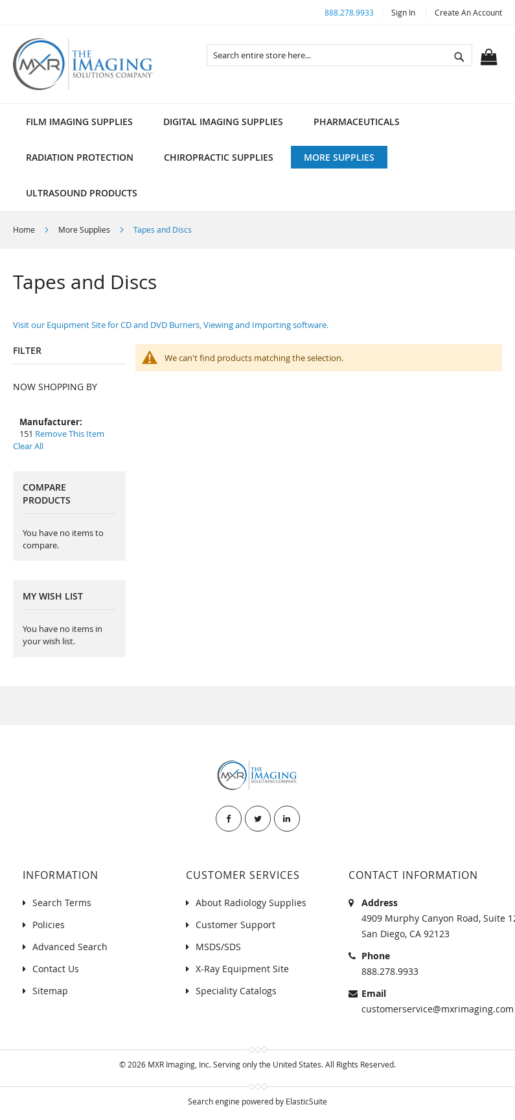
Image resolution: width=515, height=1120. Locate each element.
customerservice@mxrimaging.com (437, 1009)
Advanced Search (70, 946)
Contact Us (55, 968)
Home (25, 229)
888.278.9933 (349, 12)
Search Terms (61, 902)
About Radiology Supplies (251, 902)
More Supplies (85, 229)
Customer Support (235, 924)
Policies (48, 924)
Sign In (403, 12)
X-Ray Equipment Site (242, 968)
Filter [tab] (27, 350)
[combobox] (339, 55)
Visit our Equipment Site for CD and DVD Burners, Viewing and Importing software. (170, 325)
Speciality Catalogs (236, 991)
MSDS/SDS (218, 946)
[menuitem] (79, 121)
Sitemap (50, 991)
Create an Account (468, 12)
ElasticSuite (306, 1101)
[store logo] (83, 64)
